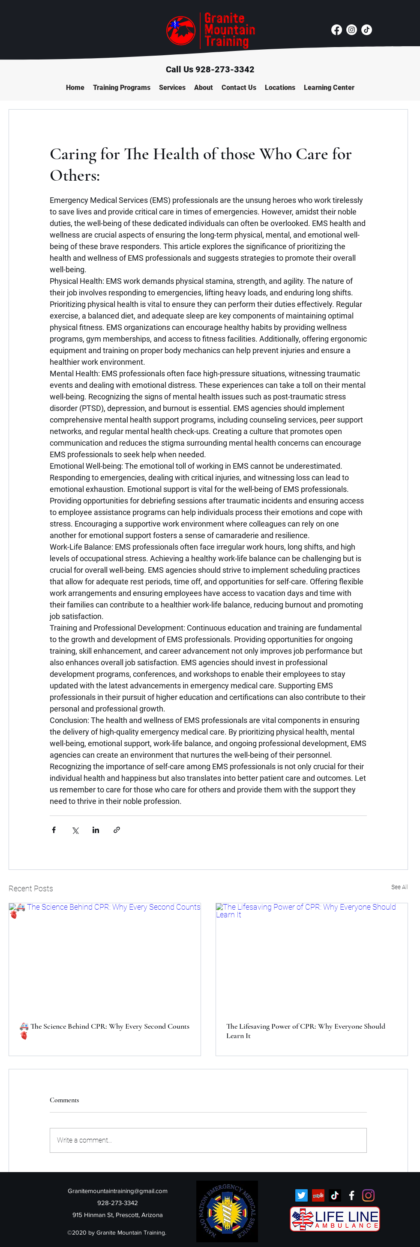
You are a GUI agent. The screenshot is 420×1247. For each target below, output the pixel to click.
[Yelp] (318, 1195)
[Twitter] (301, 1195)
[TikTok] (366, 29)
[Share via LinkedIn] (96, 830)
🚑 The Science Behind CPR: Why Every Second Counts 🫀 (104, 1030)
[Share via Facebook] (54, 830)
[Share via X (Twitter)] (75, 830)
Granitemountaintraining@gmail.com (118, 1190)
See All (399, 887)
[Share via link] (117, 830)
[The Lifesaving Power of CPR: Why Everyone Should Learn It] (312, 957)
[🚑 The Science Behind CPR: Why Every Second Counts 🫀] (105, 957)
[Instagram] (351, 29)
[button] (122, 87)
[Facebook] (336, 29)
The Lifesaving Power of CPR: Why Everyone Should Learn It (305, 1030)
